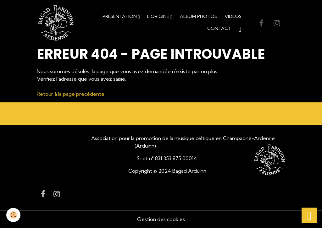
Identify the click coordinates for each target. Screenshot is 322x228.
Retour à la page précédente (70, 94)
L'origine (158, 16)
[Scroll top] (309, 215)
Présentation (120, 16)
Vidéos (233, 16)
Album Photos (198, 16)
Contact (219, 28)
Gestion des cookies (161, 219)
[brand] (56, 23)
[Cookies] (13, 215)
